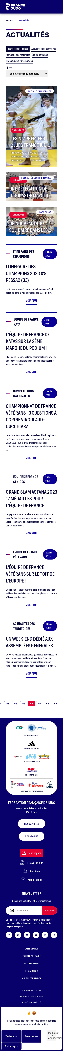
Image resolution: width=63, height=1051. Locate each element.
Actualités (24, 20)
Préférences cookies (31, 990)
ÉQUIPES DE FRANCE (31, 956)
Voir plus (31, 300)
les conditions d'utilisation (35, 923)
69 (55, 703)
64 (15, 703)
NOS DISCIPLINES (31, 963)
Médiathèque (31, 879)
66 (31, 703)
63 (7, 703)
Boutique (31, 871)
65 (23, 703)
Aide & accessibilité (31, 1002)
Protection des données (31, 996)
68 (47, 703)
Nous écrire (31, 836)
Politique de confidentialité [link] (52, 1035)
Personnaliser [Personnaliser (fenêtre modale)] (31, 1036)
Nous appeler (31, 823)
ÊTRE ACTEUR (31, 970)
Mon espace (31, 853)
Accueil (9, 20)
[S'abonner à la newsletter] (49, 910)
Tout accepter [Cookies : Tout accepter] (11, 1046)
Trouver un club (31, 862)
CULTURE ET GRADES (31, 978)
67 (39, 703)
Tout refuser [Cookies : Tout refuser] (11, 1036)
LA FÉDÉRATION (31, 948)
